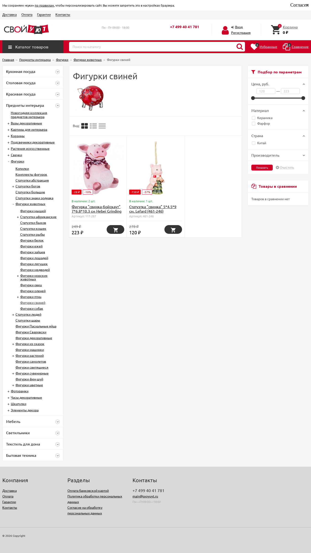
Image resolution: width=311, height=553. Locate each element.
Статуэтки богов (28, 186)
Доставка (9, 14)
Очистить (287, 167)
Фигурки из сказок (30, 344)
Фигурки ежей (31, 246)
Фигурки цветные (29, 385)
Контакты (62, 14)
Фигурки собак (31, 308)
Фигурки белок (32, 240)
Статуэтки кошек (33, 228)
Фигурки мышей (33, 211)
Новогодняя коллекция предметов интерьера (29, 115)
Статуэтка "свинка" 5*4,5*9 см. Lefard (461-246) (152, 208)
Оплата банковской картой (88, 490)
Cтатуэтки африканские (38, 217)
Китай (259, 143)
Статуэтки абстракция (32, 180)
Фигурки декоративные (34, 338)
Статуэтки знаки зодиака (34, 198)
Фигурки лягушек (34, 264)
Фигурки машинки (30, 349)
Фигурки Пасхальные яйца (36, 326)
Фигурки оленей (33, 291)
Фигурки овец (31, 285)
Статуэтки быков (33, 222)
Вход (239, 27)
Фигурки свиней (32, 302)
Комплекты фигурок (31, 174)
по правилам (44, 5)
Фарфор (261, 123)
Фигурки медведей (35, 269)
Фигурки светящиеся (32, 367)
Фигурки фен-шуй (29, 379)
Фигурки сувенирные (32, 373)
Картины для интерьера (29, 129)
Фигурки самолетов (31, 361)
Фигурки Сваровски (31, 332)
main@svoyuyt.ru (145, 496)
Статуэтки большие (30, 192)
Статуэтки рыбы (32, 234)
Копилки (22, 168)
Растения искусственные (30, 148)
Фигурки (17, 161)
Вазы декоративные (26, 123)
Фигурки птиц (30, 296)
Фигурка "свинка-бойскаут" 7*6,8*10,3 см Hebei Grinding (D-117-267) (96, 211)
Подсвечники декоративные (33, 142)
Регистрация (241, 32)
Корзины (18, 136)
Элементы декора (25, 410)
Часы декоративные (26, 397)
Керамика (262, 117)
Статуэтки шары (28, 320)
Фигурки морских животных (33, 277)
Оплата (26, 14)
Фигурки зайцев (32, 252)
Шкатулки (18, 404)
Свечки (16, 155)
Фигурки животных (30, 204)
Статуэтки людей (28, 314)
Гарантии (44, 14)
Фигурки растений (30, 355)
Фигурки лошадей (34, 258)
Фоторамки (19, 391)
